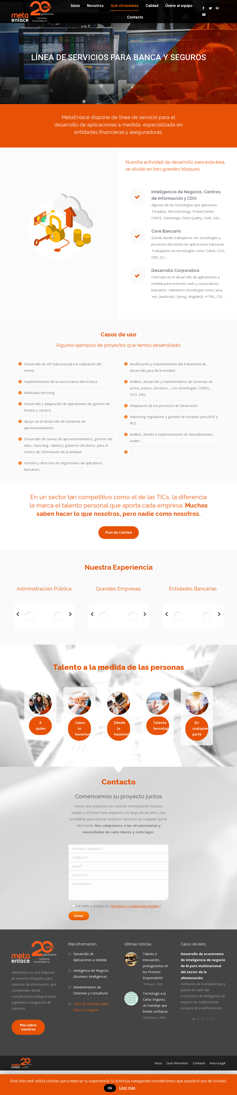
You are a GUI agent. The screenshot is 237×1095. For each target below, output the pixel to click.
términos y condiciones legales (135, 906)
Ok (110, 1088)
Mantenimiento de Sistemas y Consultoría (90, 990)
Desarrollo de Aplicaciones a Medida (90, 957)
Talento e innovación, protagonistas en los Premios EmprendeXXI (155, 966)
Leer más (127, 1087)
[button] (194, 1019)
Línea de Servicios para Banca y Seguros (90, 1007)
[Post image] (131, 959)
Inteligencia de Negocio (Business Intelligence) (91, 973)
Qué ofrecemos (100, 71)
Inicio (80, 71)
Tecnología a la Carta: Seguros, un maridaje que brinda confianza (155, 1002)
